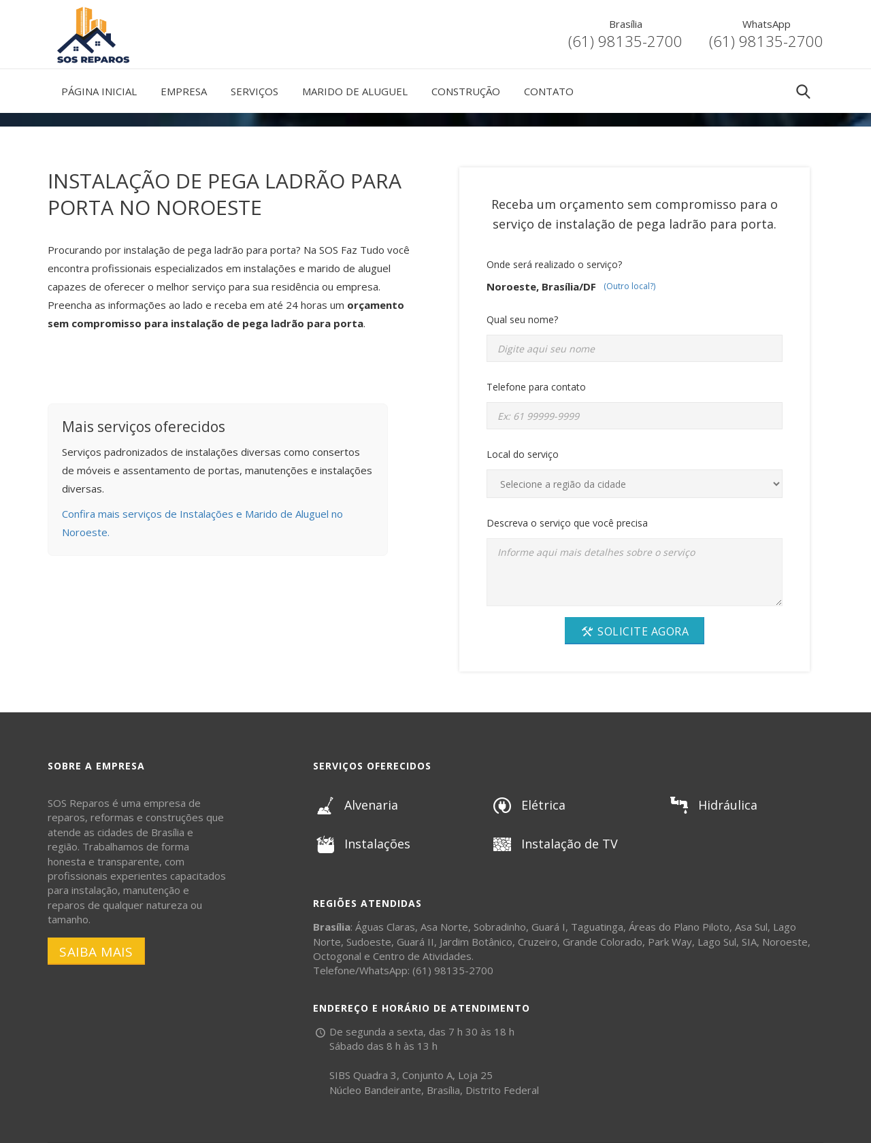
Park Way (670, 941)
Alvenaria (355, 805)
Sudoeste (368, 941)
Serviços (254, 91)
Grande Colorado (602, 941)
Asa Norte (444, 926)
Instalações (361, 843)
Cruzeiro (537, 941)
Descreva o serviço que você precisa (567, 522)
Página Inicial (99, 91)
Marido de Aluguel (355, 91)
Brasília (625, 24)
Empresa (184, 91)
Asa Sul (751, 926)
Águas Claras (385, 926)
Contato (549, 91)
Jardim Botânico (476, 941)
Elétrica (527, 805)
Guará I (548, 926)
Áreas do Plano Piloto (679, 926)
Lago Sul (716, 941)
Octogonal (337, 956)
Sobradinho (500, 926)
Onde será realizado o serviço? (554, 264)
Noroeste (785, 941)
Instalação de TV (554, 843)
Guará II (415, 941)
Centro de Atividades (422, 956)
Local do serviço (523, 454)
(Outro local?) (629, 286)
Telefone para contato (536, 386)
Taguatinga (597, 926)
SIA (749, 941)
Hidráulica (712, 805)
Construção (465, 91)
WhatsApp (766, 24)
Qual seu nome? (522, 319)
